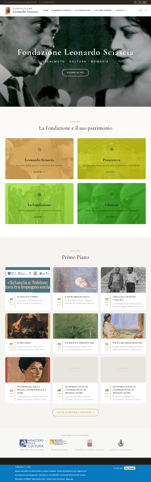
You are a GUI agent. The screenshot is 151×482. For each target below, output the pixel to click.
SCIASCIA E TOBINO (27, 296)
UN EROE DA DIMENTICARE (79, 343)
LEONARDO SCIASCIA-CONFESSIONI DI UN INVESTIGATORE (77, 390)
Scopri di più (75, 72)
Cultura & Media (102, 10)
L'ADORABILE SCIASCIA (77, 296)
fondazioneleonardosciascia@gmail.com (20, 2)
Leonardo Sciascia (61, 10)
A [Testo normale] (140, 2)
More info (69, 479)
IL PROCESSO (24, 343)
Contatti (120, 10)
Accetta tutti (118, 468)
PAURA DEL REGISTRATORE (127, 343)
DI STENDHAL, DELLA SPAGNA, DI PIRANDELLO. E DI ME (31, 390)
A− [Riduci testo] (136, 2)
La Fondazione (82, 10)
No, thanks (129, 468)
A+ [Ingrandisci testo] (144, 2)
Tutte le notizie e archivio (76, 412)
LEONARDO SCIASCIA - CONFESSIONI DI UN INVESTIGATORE (125, 390)
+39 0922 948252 (47, 2)
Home (46, 10)
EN (140, 10)
